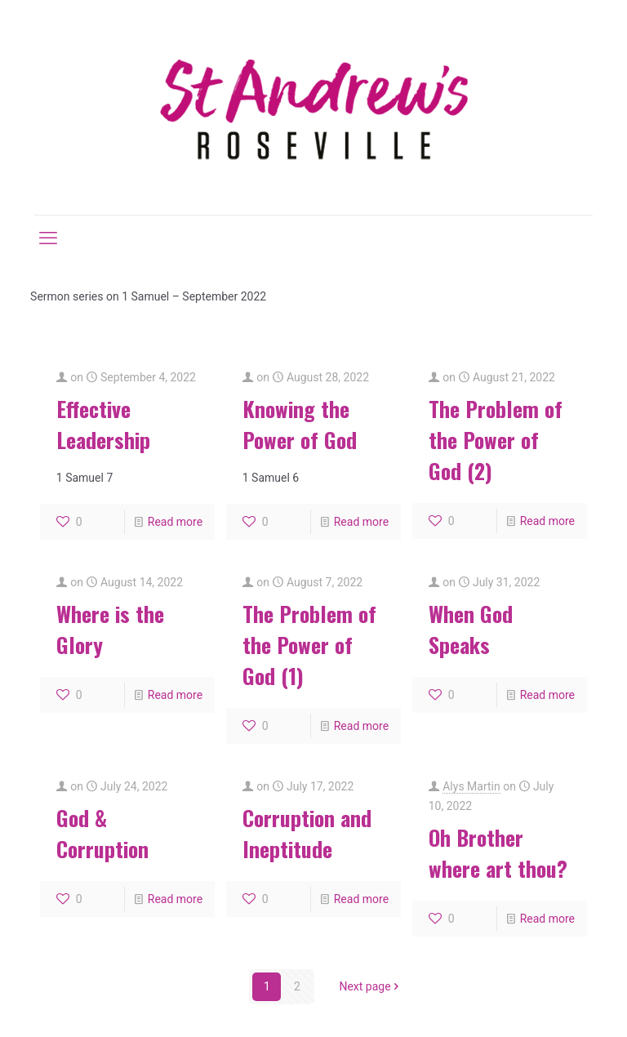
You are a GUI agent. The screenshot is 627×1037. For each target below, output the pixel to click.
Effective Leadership (103, 424)
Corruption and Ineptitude (306, 833)
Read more (175, 521)
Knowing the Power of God (299, 424)
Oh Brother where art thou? (498, 852)
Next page (370, 986)
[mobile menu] (48, 238)
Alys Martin (471, 786)
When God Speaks (471, 629)
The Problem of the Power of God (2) (496, 440)
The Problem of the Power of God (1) (309, 645)
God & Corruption (102, 833)
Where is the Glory (110, 629)
